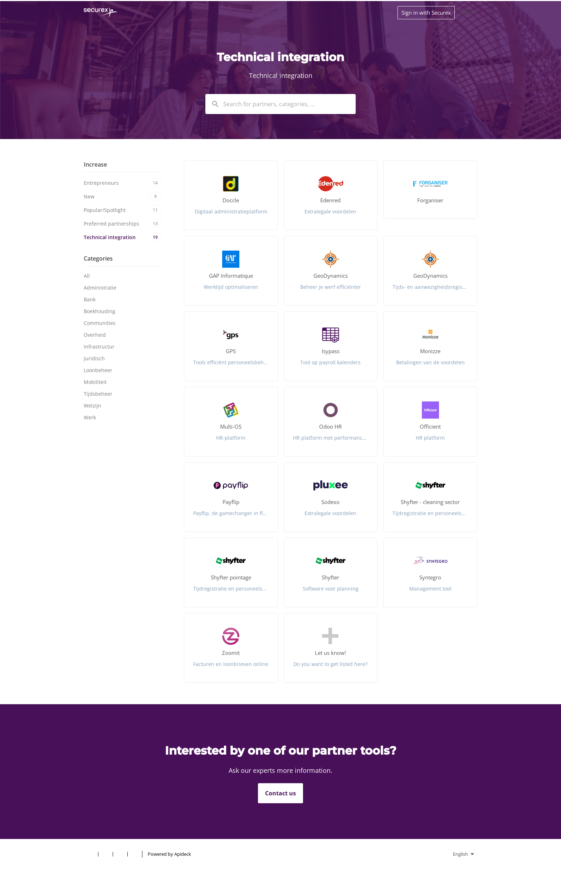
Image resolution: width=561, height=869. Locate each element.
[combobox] (280, 104)
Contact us (280, 793)
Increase (95, 164)
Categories (98, 258)
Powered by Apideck (169, 854)
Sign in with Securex (426, 12)
